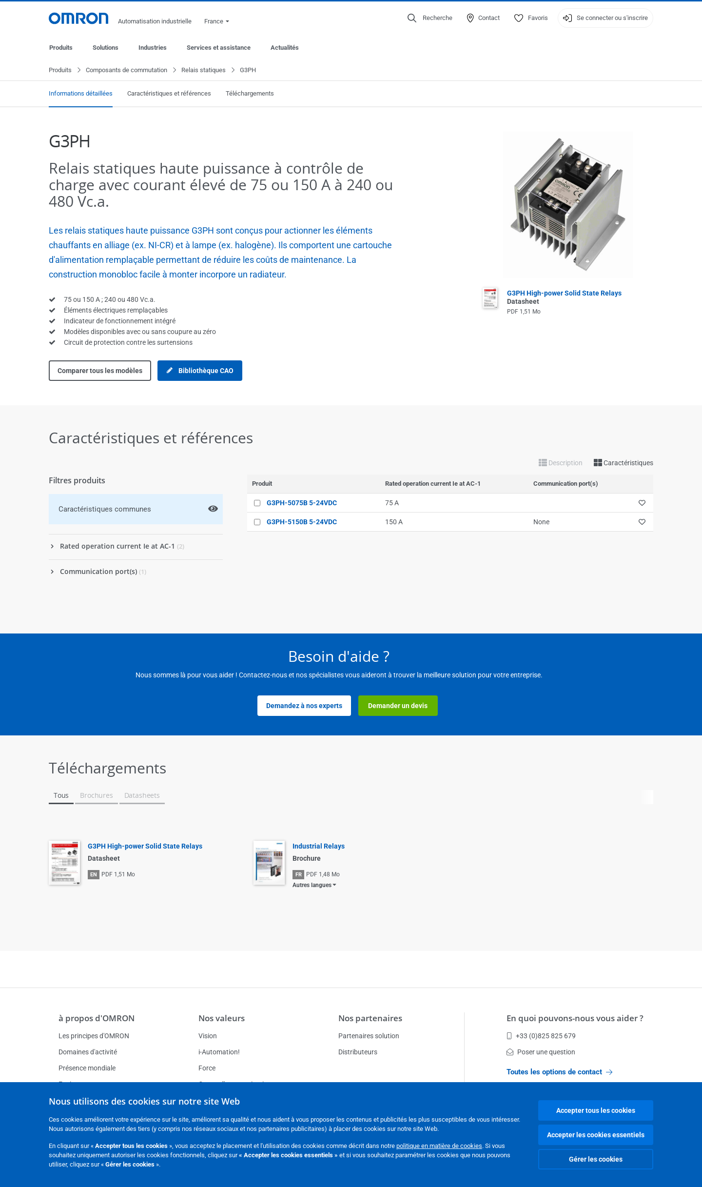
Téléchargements (250, 94)
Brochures (96, 795)
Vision (207, 1036)
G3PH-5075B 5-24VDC (302, 503)
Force (206, 1068)
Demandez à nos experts (304, 706)
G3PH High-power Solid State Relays (145, 847)
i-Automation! (219, 1052)
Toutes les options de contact (559, 1072)
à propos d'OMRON (96, 1018)
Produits (61, 47)
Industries (152, 47)
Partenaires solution (368, 1036)
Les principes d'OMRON (93, 1036)
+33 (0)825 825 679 (541, 1036)
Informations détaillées (81, 94)
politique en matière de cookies (439, 1145)
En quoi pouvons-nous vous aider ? (575, 1018)
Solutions (105, 47)
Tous (61, 795)
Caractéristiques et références (169, 94)
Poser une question (541, 1052)
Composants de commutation (126, 70)
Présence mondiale (87, 1068)
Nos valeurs (221, 1018)
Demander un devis (398, 706)
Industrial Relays (318, 847)
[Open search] (430, 18)
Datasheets (142, 795)
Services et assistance (219, 47)
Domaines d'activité (87, 1052)
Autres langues (312, 885)
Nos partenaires (370, 1018)
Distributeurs (357, 1052)
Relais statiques (203, 70)
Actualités (285, 47)
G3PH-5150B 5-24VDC (302, 522)
